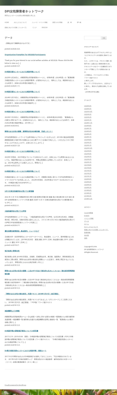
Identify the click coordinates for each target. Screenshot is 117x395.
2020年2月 (87, 187)
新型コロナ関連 (57, 22)
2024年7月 (87, 128)
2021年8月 (87, 165)
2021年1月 (87, 176)
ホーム (86, 224)
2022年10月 (88, 148)
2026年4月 (87, 106)
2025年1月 (87, 120)
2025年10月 (88, 111)
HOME (7, 22)
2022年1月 (87, 162)
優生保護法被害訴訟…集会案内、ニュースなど (22, 231)
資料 (85, 238)
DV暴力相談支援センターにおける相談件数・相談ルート (25, 351)
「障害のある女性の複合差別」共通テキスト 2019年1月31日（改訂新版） (32, 294)
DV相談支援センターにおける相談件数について (22, 72)
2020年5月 (87, 185)
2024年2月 (87, 134)
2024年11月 (88, 123)
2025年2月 (87, 117)
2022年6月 (87, 154)
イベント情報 (88, 218)
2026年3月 (87, 109)
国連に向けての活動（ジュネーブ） (16, 27)
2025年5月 (87, 114)
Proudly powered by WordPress (15, 385)
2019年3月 (87, 196)
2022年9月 (87, 151)
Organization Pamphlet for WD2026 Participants (25, 54)
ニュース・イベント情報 (39, 22)
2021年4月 (87, 168)
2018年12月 (88, 199)
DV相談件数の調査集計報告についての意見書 (21, 331)
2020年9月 (87, 179)
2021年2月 (87, 173)
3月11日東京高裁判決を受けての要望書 (19, 191)
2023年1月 (87, 145)
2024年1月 (87, 137)
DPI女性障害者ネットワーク (24, 11)
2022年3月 (87, 159)
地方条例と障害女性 (12, 251)
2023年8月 (87, 140)
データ (79, 22)
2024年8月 (87, 126)
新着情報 (87, 232)
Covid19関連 (88, 213)
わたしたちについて (20, 22)
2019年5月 (87, 193)
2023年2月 (87, 142)
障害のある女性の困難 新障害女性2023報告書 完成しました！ (29, 131)
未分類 (86, 235)
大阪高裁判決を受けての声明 (15, 211)
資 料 (70, 22)
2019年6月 (87, 190)
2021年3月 (87, 171)
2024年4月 (87, 131)
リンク (34, 27)
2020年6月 (87, 182)
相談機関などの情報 (12, 311)
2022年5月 (87, 156)
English (44, 27)
